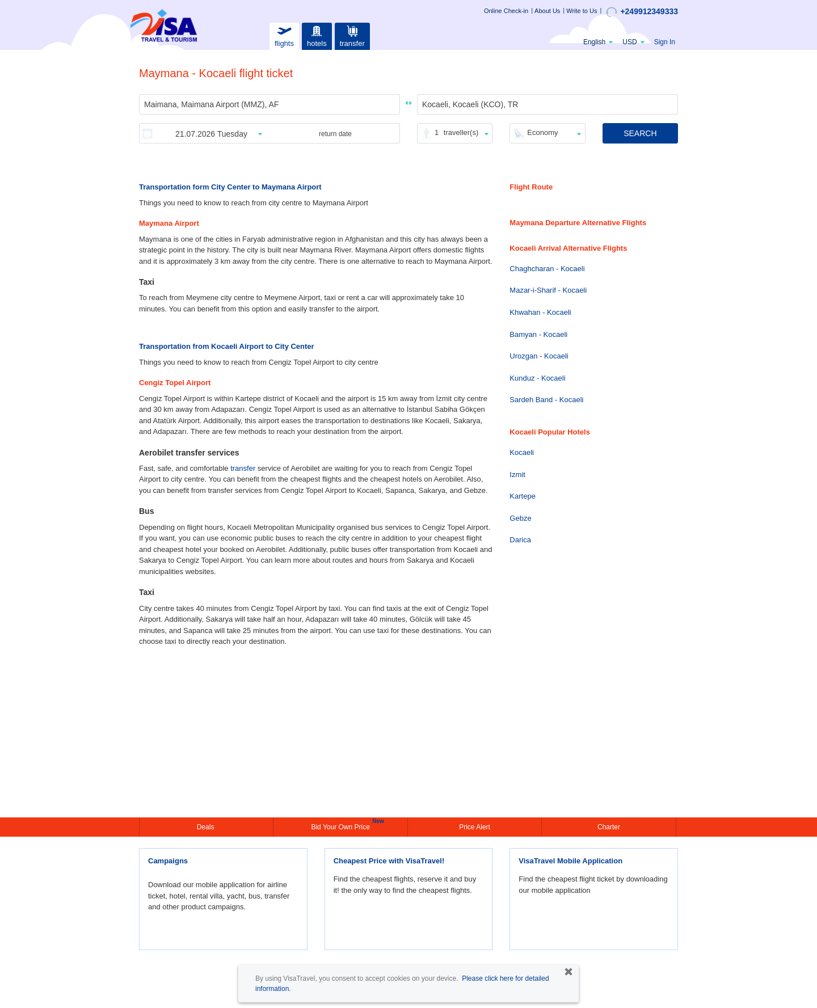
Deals (206, 827)
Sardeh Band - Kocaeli (546, 399)
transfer (352, 35)
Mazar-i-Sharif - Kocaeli (548, 290)
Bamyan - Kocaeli (538, 334)
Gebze (520, 518)
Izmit (517, 474)
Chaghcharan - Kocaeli (546, 268)
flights (284, 35)
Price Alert (474, 827)
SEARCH (640, 133)
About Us (547, 10)
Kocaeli (521, 452)
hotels (316, 35)
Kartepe (522, 496)
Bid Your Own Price (341, 826)
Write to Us (581, 10)
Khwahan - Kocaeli (540, 312)
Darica (520, 539)
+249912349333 (642, 12)
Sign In (664, 42)
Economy (542, 132)
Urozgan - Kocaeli (538, 356)
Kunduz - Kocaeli (537, 378)
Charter (608, 827)
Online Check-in (506, 10)
